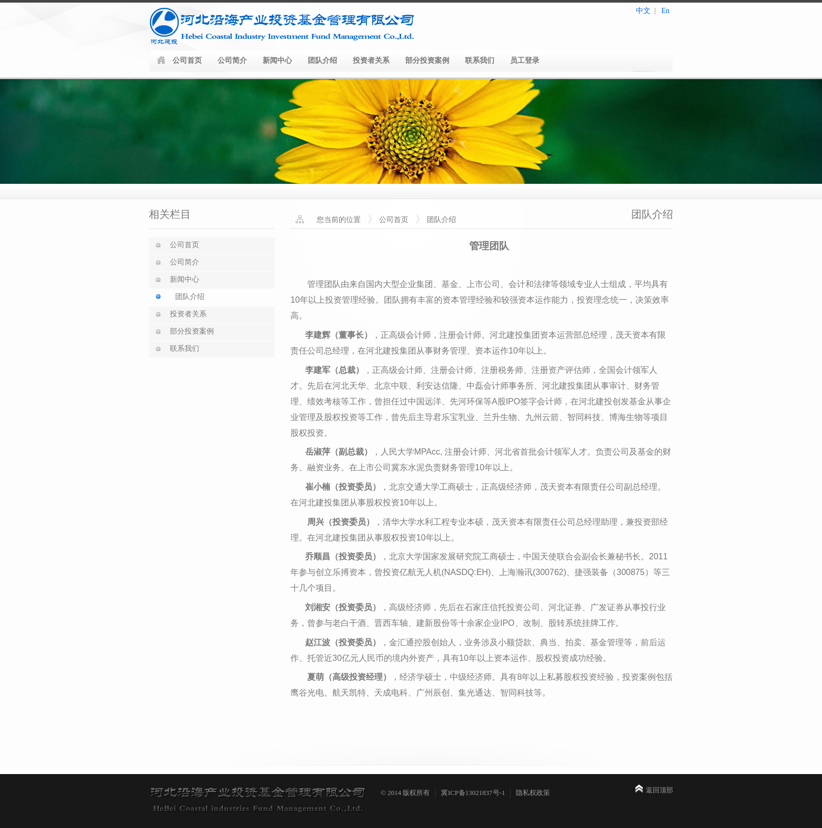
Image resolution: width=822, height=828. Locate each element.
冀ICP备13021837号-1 (473, 793)
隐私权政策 (533, 793)
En (665, 11)
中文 (643, 11)
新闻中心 (277, 60)
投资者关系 (371, 60)
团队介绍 (322, 60)
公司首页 (187, 60)
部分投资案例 (427, 60)
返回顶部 (659, 790)
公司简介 (232, 60)
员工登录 (524, 60)
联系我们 (479, 60)
